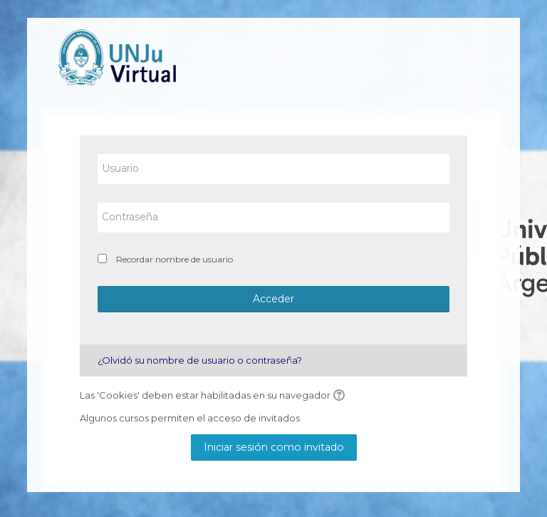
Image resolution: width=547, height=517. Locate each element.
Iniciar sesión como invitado (274, 447)
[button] (341, 396)
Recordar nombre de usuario (174, 259)
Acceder (273, 298)
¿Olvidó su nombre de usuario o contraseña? (200, 360)
